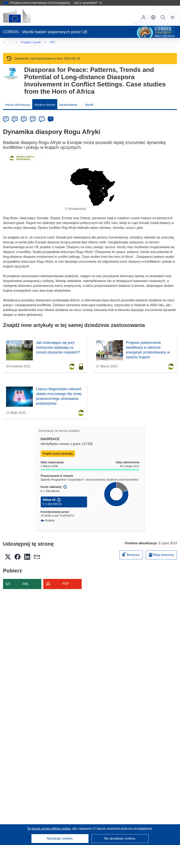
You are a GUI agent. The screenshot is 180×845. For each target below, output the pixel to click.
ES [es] (23, 118)
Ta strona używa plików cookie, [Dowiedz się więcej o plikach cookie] (49, 828)
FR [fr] (32, 118)
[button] (153, 17)
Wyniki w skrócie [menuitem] (44, 104)
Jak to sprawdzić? (88, 2)
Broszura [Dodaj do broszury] (131, 554)
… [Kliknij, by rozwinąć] (10, 42)
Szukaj (162, 17)
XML (25, 584)
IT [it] (42, 118)
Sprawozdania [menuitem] (68, 104)
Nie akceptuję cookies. (120, 838)
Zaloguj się (143, 17)
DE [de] (6, 118)
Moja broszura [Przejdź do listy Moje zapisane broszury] (161, 555)
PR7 (23, 42)
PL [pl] (50, 118)
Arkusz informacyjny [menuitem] (17, 104)
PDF (65, 583)
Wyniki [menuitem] (89, 104)
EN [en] (15, 118)
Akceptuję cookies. (60, 838)
